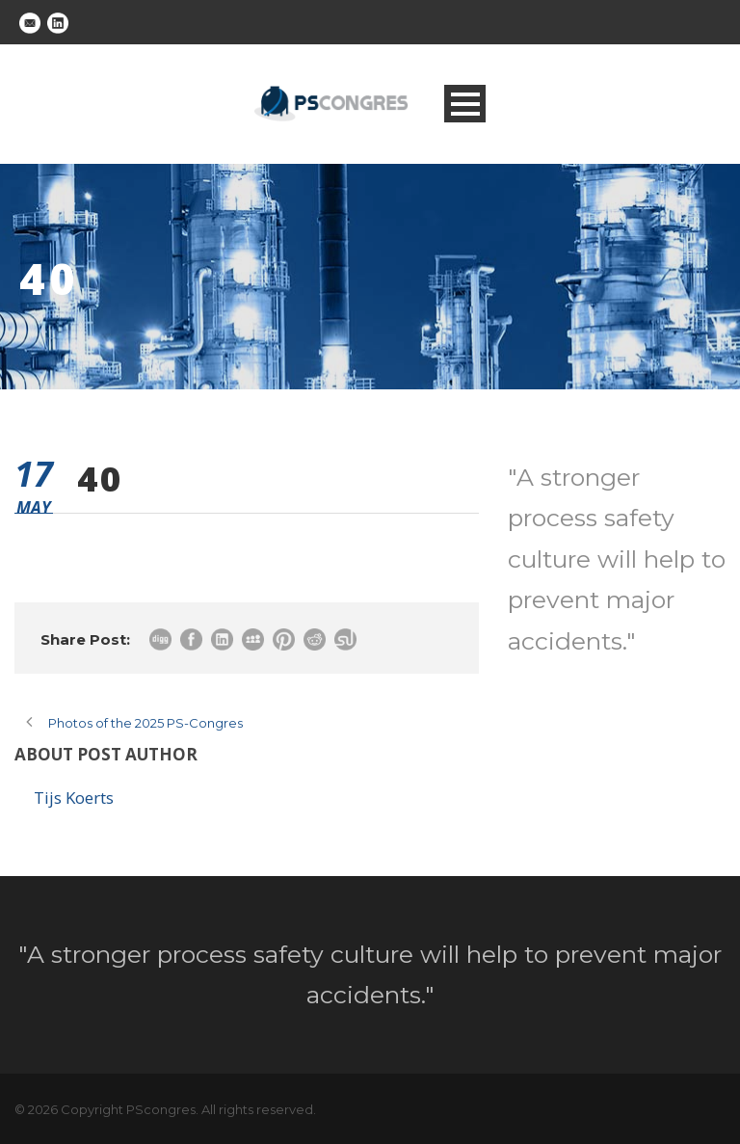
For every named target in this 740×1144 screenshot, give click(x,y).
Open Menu (465, 103)
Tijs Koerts (74, 797)
